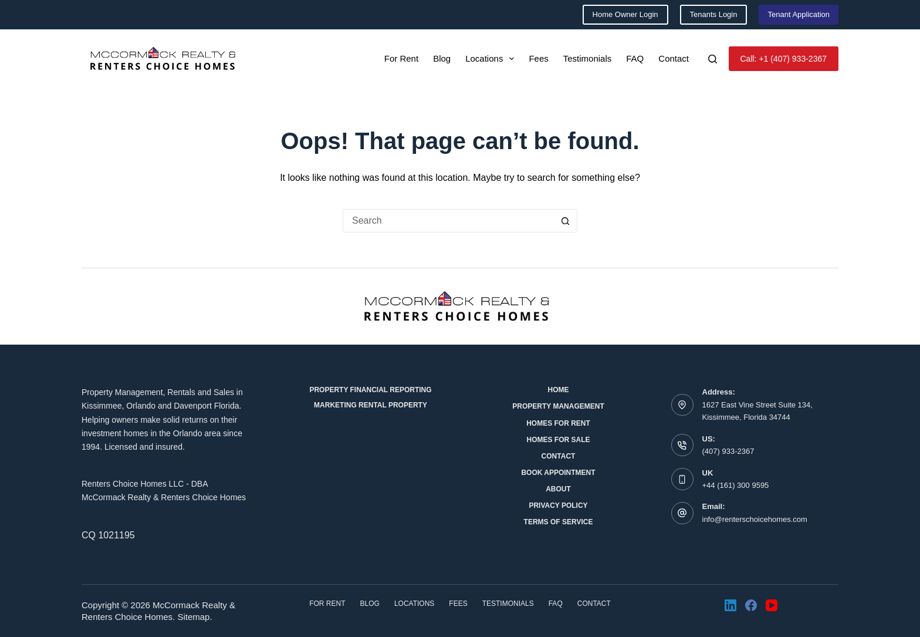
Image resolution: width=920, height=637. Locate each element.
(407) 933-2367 (728, 451)
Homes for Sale (558, 440)
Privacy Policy (558, 505)
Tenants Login (714, 14)
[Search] (712, 59)
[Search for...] (448, 220)
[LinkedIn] (730, 605)
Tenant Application (798, 14)
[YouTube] (771, 605)
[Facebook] (751, 605)
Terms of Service (558, 522)
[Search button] (565, 220)
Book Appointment (558, 473)
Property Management (558, 406)
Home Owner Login (625, 14)
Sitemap (193, 617)
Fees (538, 58)
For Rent (401, 58)
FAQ (635, 58)
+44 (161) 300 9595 (735, 485)
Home (558, 390)
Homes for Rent (558, 423)
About (558, 489)
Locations (492, 59)
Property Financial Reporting (370, 390)
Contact (673, 58)
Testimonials (587, 58)
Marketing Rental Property (370, 405)
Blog (442, 58)
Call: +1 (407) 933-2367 (783, 58)
